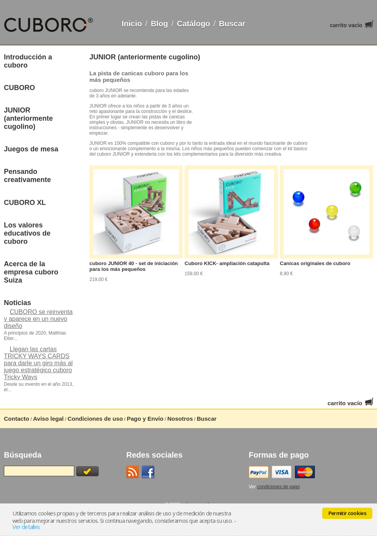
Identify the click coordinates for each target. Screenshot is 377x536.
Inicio (132, 23)
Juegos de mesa (31, 149)
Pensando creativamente (27, 176)
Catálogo (193, 23)
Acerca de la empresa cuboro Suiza (31, 272)
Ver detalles (26, 527)
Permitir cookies (347, 513)
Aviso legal (48, 418)
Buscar (232, 23)
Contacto (16, 418)
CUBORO (19, 88)
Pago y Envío (145, 418)
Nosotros (180, 418)
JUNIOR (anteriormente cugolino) (28, 118)
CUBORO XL (25, 202)
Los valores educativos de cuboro (27, 233)
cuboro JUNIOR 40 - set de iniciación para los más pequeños (133, 266)
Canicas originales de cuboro (315, 263)
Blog (159, 23)
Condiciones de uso (95, 418)
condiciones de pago (278, 486)
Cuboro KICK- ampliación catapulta (227, 263)
